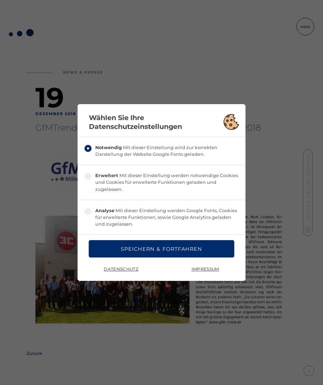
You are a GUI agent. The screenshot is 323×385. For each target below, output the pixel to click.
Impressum (205, 269)
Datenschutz (121, 269)
